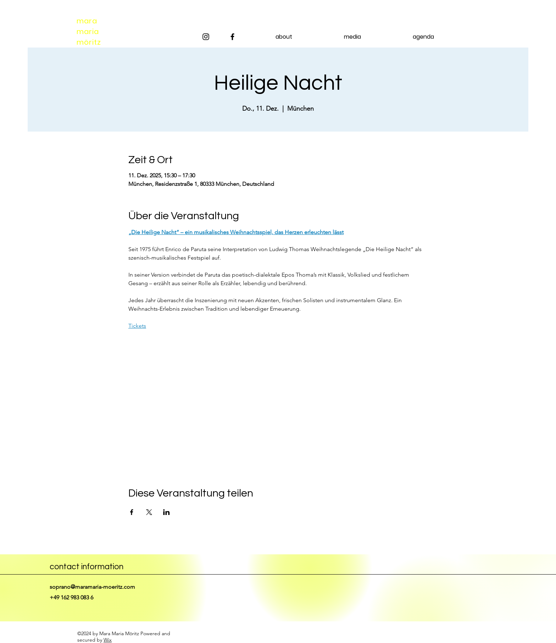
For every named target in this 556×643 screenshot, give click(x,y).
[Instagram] (205, 36)
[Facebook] (232, 36)
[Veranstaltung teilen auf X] (149, 512)
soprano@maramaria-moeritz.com (92, 586)
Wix (108, 640)
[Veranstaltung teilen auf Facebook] (131, 512)
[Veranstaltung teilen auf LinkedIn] (166, 512)
